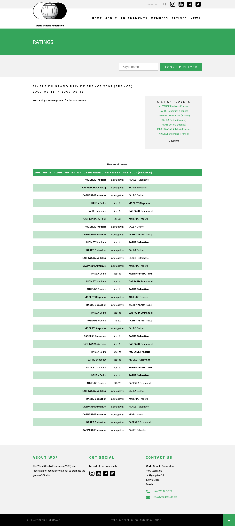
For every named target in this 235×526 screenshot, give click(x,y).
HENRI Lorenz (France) (174, 124)
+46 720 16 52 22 (159, 491)
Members (159, 18)
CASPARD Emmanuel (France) (174, 115)
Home (97, 18)
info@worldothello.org (161, 497)
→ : (93, 172)
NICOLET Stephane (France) (174, 133)
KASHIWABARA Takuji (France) (173, 129)
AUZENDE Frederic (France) (173, 106)
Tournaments (134, 18)
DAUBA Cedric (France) (174, 120)
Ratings (179, 18)
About (111, 18)
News (195, 18)
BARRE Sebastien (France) (174, 111)
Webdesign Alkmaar (47, 520)
